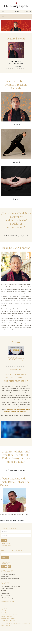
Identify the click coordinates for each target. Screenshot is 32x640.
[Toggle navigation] (3, 11)
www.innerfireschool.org (8, 574)
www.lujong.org (5, 576)
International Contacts (7, 601)
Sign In (17, 11)
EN (27, 11)
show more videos (15, 369)
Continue (4, 557)
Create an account (5, 543)
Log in (4, 540)
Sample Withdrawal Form (8, 618)
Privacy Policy (5, 613)
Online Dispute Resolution (8, 620)
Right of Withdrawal (6, 616)
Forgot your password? (7, 545)
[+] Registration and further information (12, 520)
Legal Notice (4, 609)
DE (24, 11)
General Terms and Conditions (9, 614)
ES (30, 11)
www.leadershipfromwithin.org (10, 578)
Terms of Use (4, 611)
